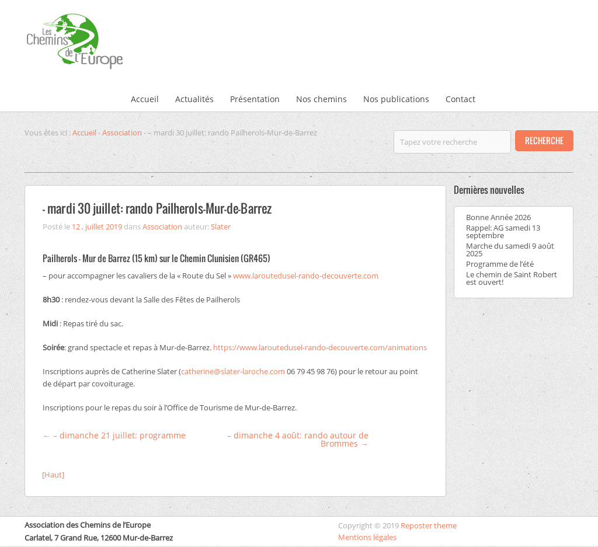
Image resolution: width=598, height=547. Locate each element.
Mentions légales (367, 537)
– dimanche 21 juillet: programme (114, 435)
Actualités (194, 98)
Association (122, 132)
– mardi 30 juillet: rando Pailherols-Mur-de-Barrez (157, 208)
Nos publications (396, 98)
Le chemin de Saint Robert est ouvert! (511, 278)
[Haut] (53, 474)
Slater (221, 226)
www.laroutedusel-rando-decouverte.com (305, 275)
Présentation (255, 98)
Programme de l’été (500, 264)
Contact (460, 98)
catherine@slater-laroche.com (233, 371)
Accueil (145, 98)
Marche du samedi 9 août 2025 (510, 250)
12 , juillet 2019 (97, 226)
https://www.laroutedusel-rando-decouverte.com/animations (320, 347)
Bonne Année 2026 (498, 217)
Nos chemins (321, 98)
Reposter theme (429, 525)
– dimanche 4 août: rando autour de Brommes (297, 439)
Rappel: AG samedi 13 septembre (503, 231)
